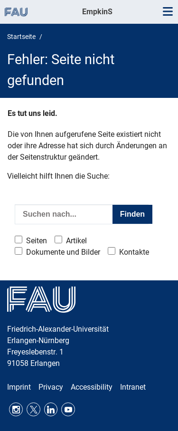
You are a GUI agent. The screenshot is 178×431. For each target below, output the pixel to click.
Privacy (50, 387)
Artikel (76, 240)
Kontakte (134, 252)
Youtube (68, 409)
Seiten (36, 240)
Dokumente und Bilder (63, 252)
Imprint (19, 387)
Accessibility (91, 387)
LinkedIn (51, 409)
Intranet (133, 387)
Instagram (16, 409)
